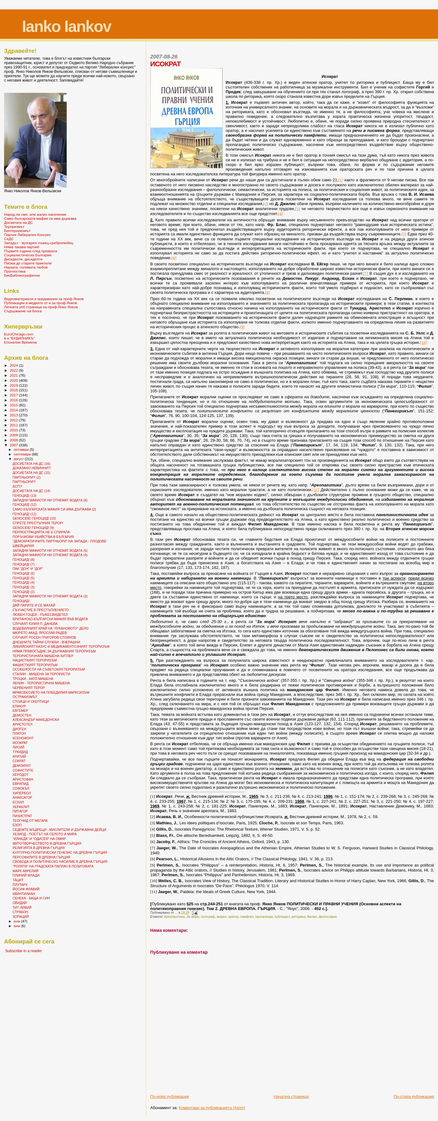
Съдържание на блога (23, 311)
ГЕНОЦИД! (21, 601)
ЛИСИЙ (18, 747)
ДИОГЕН (19, 729)
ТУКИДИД (20, 752)
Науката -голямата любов (26, 267)
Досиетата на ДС (18, 222)
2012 (14, 420)
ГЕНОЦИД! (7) (23, 564)
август (19, 459)
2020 (14, 380)
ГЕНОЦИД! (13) (24, 495)
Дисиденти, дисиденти (23, 259)
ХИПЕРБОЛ (22, 793)
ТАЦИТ (18, 880)
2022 (14, 370)
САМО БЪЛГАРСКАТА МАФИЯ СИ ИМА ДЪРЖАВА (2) (54, 509)
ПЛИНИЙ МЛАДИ (26, 875)
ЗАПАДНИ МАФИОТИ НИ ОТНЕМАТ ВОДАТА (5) (50, 550)
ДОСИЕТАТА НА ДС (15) (31, 473)
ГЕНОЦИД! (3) (23, 587)
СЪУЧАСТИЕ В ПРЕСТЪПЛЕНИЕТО (41, 610)
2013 (14, 415)
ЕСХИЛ (18, 802)
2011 (14, 425)
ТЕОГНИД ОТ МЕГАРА (30, 820)
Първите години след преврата (30, 251)
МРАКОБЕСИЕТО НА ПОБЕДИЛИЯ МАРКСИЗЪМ (51, 692)
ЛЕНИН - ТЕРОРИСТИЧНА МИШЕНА (41, 683)
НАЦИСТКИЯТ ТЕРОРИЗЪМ (35, 660)
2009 (14, 435)
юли (17, 921)
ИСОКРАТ (20, 743)
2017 (14, 395)
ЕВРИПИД (20, 784)
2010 (14, 430)
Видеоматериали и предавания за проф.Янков (44, 299)
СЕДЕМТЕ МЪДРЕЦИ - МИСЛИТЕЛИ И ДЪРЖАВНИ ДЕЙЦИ (59, 830)
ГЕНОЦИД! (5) (23, 578)
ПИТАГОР (20, 811)
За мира (193, 916)
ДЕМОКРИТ (22, 765)
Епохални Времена (20, 342)
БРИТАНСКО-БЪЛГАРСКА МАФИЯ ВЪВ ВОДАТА (50, 619)
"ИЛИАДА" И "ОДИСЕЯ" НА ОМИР (39, 839)
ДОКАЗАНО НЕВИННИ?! (32, 468)
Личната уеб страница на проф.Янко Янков (41, 307)
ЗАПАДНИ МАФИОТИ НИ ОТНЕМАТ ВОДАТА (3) (50, 596)
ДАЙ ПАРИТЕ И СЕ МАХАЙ (34, 605)
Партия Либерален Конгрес (27, 235)
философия (328, 916)
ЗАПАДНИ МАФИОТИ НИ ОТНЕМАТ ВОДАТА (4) (50, 555)
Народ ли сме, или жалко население (35, 214)
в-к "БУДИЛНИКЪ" (19, 338)
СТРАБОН (20, 912)
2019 (14, 385)
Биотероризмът (17, 231)
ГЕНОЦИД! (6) (23, 573)
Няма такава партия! (21, 247)
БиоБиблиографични (22, 275)
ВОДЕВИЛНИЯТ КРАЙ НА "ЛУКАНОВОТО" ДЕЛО (50, 628)
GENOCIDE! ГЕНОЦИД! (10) (34, 518)
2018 (14, 390)
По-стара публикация (414, 1096)
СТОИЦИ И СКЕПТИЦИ (31, 701)
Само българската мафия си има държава (40, 218)
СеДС (9, 239)
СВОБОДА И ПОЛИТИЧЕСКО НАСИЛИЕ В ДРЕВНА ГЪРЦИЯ (60, 861)
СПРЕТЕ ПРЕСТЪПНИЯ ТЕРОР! (38, 523)
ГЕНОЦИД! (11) (24, 514)
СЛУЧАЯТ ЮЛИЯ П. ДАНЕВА (35, 624)
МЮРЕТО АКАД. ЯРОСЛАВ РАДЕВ (40, 633)
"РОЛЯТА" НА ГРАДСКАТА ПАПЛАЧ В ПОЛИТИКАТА (53, 866)
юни (17, 926)
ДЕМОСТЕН (22, 715)
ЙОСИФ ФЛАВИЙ (26, 889)
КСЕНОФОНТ (23, 738)
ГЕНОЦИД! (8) (23, 559)
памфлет (247, 916)
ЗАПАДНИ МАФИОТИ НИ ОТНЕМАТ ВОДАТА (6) (50, 500)
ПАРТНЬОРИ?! (24, 482)
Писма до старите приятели (27, 263)
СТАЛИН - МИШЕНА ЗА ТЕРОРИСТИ (41, 674)
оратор (233, 916)
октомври (22, 449)
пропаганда (264, 916)
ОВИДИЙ (20, 903)
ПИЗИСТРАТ (22, 816)
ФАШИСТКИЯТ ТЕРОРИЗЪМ (35, 665)
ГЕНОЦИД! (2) (23, 592)
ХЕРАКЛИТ (21, 807)
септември (23, 454)
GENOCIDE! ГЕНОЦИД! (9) (33, 528)
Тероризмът (14, 226)
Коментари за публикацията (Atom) (212, 1107)
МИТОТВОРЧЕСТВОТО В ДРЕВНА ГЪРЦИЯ (47, 843)
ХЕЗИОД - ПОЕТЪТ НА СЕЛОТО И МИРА (45, 834)
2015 (14, 405)
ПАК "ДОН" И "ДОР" (28, 569)
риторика (298, 916)
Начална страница (291, 1096)
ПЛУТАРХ (20, 885)
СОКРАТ (19, 761)
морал (221, 916)
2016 (14, 400)
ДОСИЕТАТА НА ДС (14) (31, 491)
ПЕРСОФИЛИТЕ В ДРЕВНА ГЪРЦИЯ (41, 857)
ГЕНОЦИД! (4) (23, 582)
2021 (14, 375)
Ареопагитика (174, 916)
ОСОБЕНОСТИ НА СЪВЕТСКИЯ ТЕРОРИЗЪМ (49, 669)
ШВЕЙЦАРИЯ (23, 546)
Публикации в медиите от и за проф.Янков (40, 303)
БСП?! (17, 486)
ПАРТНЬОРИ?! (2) (27, 477)
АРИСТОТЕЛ (23, 724)
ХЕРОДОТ (20, 775)
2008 (14, 440)
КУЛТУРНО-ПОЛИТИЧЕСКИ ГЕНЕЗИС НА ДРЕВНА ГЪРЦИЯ (60, 852)
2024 (14, 365)
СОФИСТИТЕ (23, 770)
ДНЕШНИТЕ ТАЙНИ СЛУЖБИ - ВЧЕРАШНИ (46, 642)
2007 (14, 445)
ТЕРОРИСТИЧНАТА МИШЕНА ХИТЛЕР (43, 656)
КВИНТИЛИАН (24, 894)
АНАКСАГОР (22, 797)
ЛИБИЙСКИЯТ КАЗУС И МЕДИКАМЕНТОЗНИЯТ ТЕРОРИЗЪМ (61, 646)
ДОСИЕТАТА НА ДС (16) (31, 463)
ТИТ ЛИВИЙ (22, 907)
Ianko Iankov (66, 26)
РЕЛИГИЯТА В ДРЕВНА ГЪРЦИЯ (38, 848)
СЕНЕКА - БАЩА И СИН (31, 898)
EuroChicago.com (18, 334)
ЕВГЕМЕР (20, 710)
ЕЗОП (17, 825)
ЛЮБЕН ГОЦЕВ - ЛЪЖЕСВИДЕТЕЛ (40, 614)
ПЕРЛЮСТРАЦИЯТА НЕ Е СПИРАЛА (41, 532)
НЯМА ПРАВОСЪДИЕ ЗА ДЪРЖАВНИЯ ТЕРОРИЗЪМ (54, 651)
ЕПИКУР (19, 706)
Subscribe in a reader (23, 951)
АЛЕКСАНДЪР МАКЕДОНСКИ (36, 719)
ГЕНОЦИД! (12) (24, 504)
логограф (208, 916)
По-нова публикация (169, 1096)
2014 (14, 410)
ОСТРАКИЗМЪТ (25, 697)
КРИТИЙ (19, 756)
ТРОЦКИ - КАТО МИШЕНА (33, 679)
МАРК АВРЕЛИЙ (25, 871)
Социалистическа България (27, 255)
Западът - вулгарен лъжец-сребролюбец (38, 243)
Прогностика (14, 271)
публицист (282, 916)
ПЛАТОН (19, 733)
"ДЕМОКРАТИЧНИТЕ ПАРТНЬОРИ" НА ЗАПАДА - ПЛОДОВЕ (59, 541)
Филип (312, 916)
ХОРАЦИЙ (20, 916)
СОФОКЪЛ (21, 788)
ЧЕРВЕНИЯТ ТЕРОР (29, 688)
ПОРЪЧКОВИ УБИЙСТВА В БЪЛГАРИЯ (43, 537)
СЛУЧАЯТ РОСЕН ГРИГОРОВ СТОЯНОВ (44, 637)
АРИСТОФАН (23, 779)
